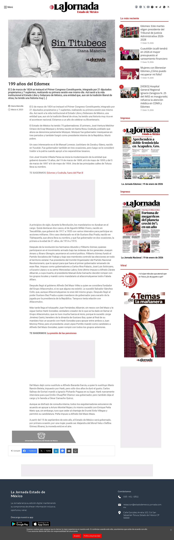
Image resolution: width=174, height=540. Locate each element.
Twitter (45, 451)
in (56, 451)
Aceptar (77, 536)
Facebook (29, 451)
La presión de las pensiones (62, 333)
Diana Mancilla (17, 106)
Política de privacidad (92, 536)
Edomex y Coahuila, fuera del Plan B (65, 172)
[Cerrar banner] (171, 530)
